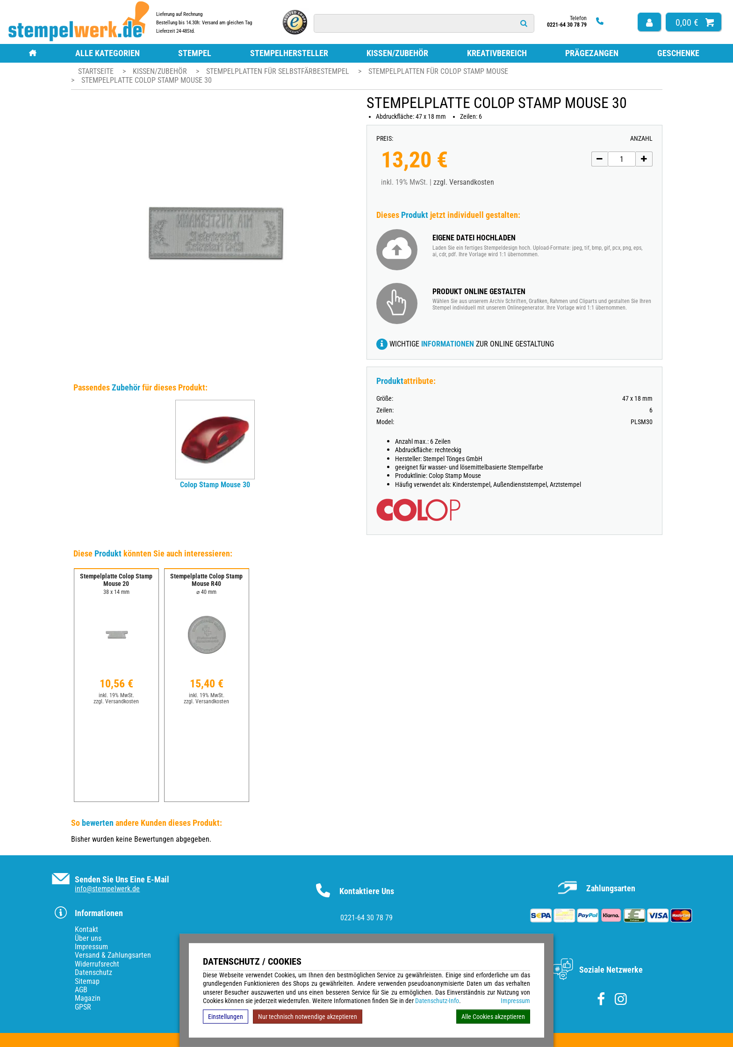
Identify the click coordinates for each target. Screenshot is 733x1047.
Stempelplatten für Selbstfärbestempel (278, 71)
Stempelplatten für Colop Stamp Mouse (438, 71)
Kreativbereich (497, 53)
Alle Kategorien (107, 53)
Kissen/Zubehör (397, 53)
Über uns (88, 938)
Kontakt (86, 929)
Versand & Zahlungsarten (113, 955)
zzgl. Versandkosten (463, 182)
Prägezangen (591, 53)
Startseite (96, 71)
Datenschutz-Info (437, 1000)
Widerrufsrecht (97, 964)
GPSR (83, 1007)
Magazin (88, 998)
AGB (81, 989)
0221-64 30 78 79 (366, 917)
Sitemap (87, 981)
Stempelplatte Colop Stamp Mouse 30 (146, 80)
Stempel (194, 53)
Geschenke (678, 53)
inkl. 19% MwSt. (116, 695)
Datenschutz (93, 972)
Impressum (515, 1000)
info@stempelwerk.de (107, 888)
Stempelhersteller (289, 53)
